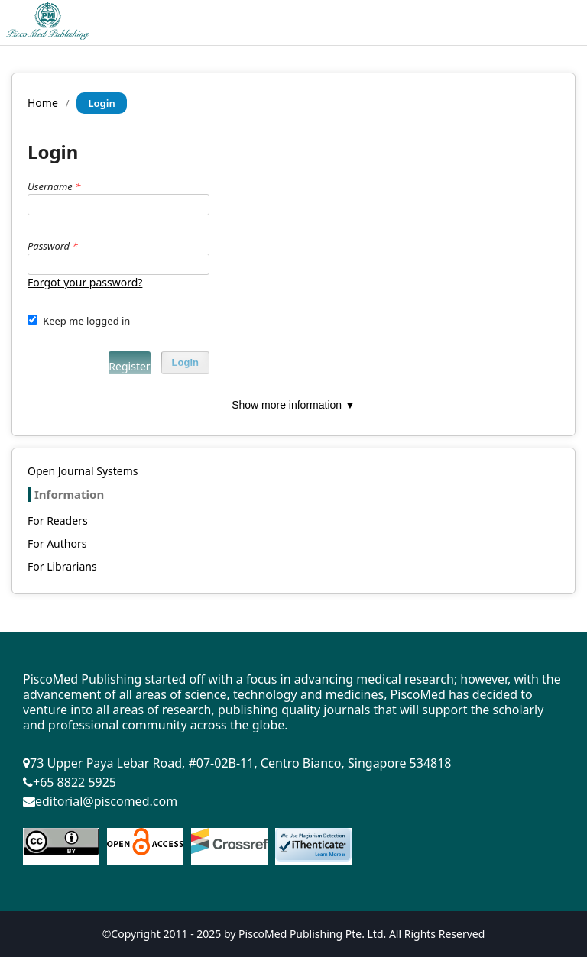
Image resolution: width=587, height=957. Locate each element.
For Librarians (62, 566)
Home (43, 102)
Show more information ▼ (293, 405)
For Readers (58, 520)
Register (129, 366)
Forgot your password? (85, 282)
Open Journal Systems (83, 471)
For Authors (57, 543)
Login (185, 362)
